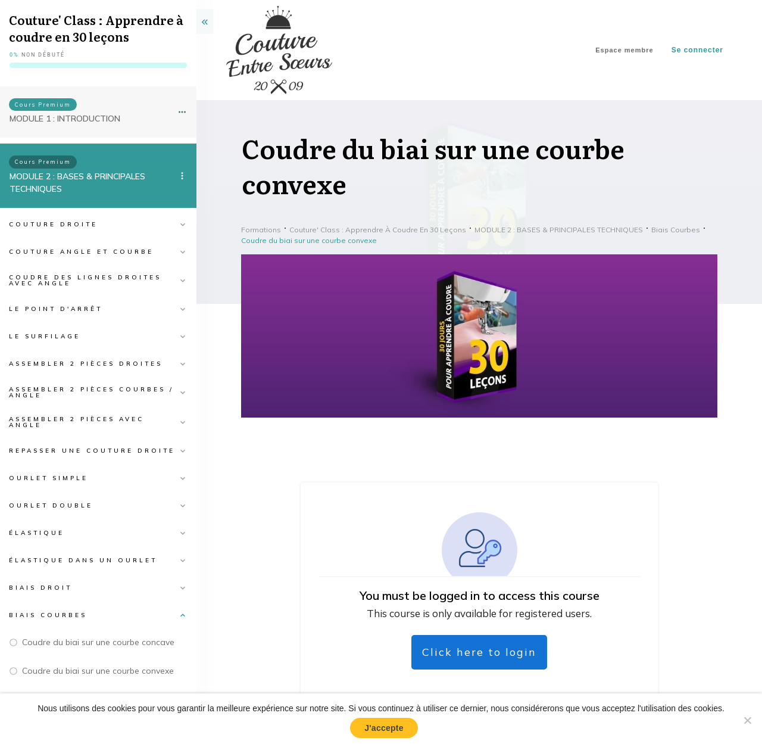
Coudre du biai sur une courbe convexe (98, 670)
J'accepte (384, 728)
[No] (747, 720)
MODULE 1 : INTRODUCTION (65, 118)
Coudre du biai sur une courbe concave (98, 642)
